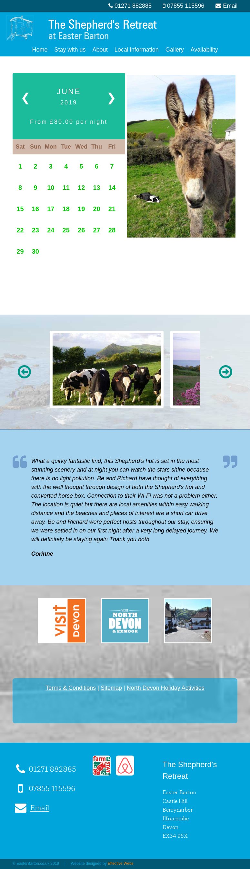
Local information (137, 49)
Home (40, 49)
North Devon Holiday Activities (166, 688)
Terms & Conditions (70, 688)
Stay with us (70, 49)
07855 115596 (185, 6)
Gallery (174, 49)
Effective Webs (121, 863)
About (100, 49)
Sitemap (111, 688)
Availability (204, 49)
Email (230, 6)
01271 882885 (133, 6)
